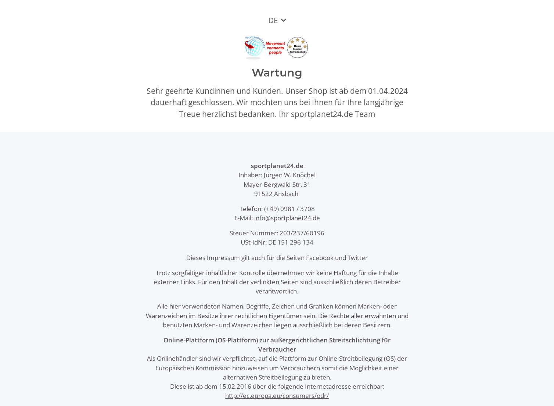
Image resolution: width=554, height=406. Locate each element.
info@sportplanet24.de (287, 218)
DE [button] (273, 20)
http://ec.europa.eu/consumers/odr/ (277, 395)
